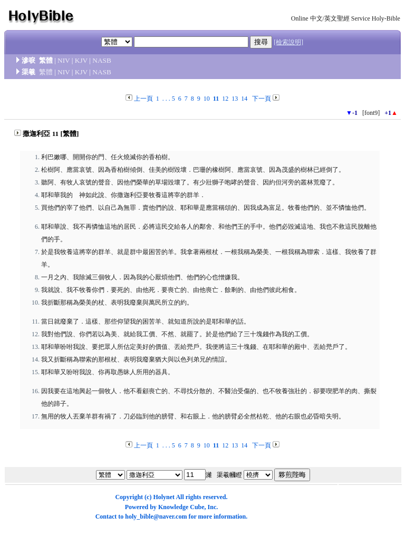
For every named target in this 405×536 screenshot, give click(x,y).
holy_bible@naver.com (156, 516)
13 (235, 98)
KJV (81, 60)
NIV (63, 60)
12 (225, 98)
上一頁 (143, 98)
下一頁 (261, 98)
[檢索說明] (288, 42)
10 (207, 98)
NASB (101, 60)
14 (244, 98)
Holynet (164, 497)
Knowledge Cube (181, 507)
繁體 (46, 72)
